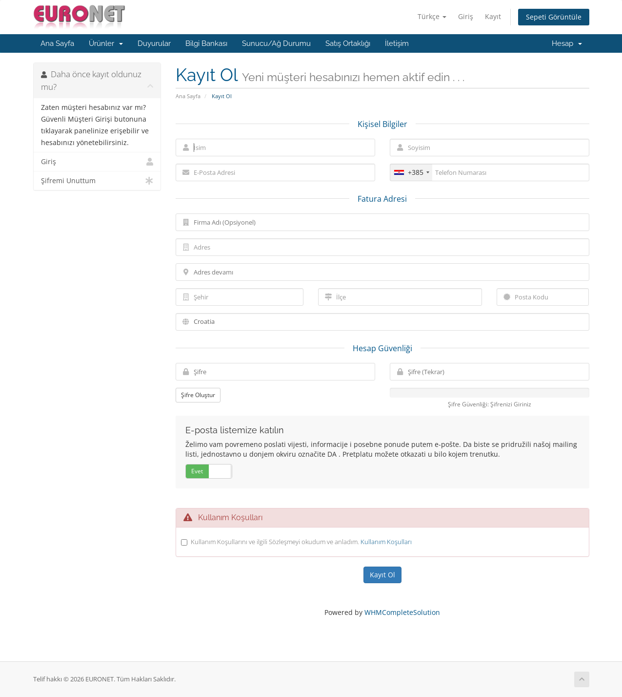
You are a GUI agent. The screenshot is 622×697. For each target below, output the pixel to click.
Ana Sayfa (57, 43)
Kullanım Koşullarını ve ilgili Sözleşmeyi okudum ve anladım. (301, 541)
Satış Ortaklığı (347, 43)
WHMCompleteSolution (402, 612)
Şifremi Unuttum (97, 181)
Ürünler (106, 43)
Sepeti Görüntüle (554, 16)
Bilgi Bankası (206, 43)
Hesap (567, 43)
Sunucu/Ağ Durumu (276, 43)
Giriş (465, 16)
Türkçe (432, 16)
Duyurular (154, 43)
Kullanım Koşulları (386, 541)
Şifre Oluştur (198, 395)
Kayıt (493, 16)
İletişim (397, 43)
